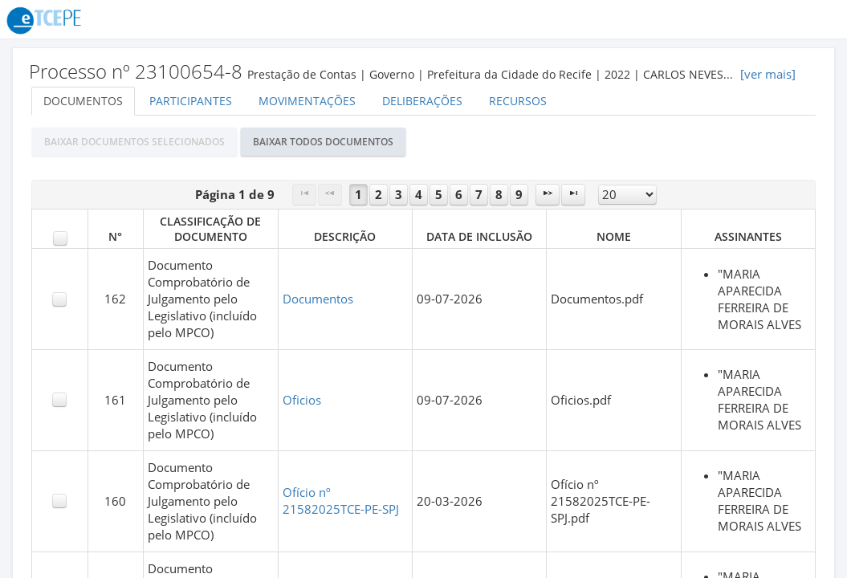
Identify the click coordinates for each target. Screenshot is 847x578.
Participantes (190, 100)
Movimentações (307, 100)
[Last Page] (573, 195)
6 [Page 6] (458, 194)
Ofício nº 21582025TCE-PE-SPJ (341, 501)
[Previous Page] (330, 195)
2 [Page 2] (378, 194)
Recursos (518, 100)
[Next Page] (547, 195)
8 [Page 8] (499, 194)
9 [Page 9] (519, 194)
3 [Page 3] (398, 194)
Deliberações (422, 100)
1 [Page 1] (358, 194)
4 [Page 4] (418, 194)
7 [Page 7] (479, 194)
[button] (134, 142)
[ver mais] (768, 74)
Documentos (83, 100)
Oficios (302, 400)
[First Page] (304, 195)
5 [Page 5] (438, 194)
